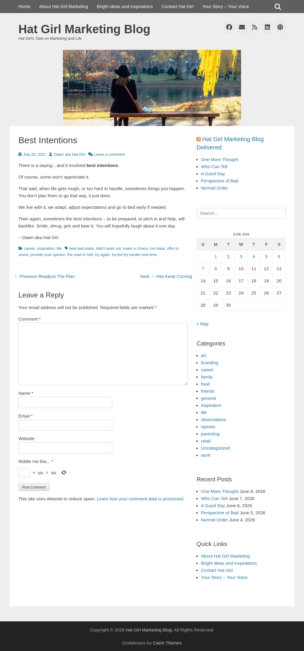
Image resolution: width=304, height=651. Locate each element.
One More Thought (219, 159)
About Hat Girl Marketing (63, 6)
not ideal (157, 248)
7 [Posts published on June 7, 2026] (203, 268)
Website (26, 438)
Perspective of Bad (219, 180)
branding (209, 362)
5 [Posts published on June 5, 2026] (266, 256)
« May (203, 323)
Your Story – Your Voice (225, 6)
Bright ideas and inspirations (125, 6)
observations (213, 419)
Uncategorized (215, 448)
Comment (29, 318)
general (208, 398)
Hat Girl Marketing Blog (84, 29)
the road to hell (80, 254)
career (29, 248)
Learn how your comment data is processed (140, 498)
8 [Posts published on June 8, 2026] (215, 268)
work (205, 455)
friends (207, 391)
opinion (208, 426)
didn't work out (108, 248)
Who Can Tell (214, 166)
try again (102, 254)
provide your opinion (47, 254)
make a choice (135, 248)
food (205, 383)
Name (25, 393)
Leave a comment (109, 154)
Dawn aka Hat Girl (69, 154)
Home (24, 6)
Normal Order (214, 187)
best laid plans (81, 248)
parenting (210, 433)
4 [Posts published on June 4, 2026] (253, 256)
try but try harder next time (134, 254)
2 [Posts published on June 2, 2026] (228, 256)
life (59, 248)
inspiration (45, 248)
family (207, 376)
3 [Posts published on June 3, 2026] (241, 256)
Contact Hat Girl (178, 6)
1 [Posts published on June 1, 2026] (215, 256)
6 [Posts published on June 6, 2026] (279, 256)
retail (206, 440)
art (203, 355)
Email (25, 415)
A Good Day (213, 173)
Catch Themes (167, 642)
